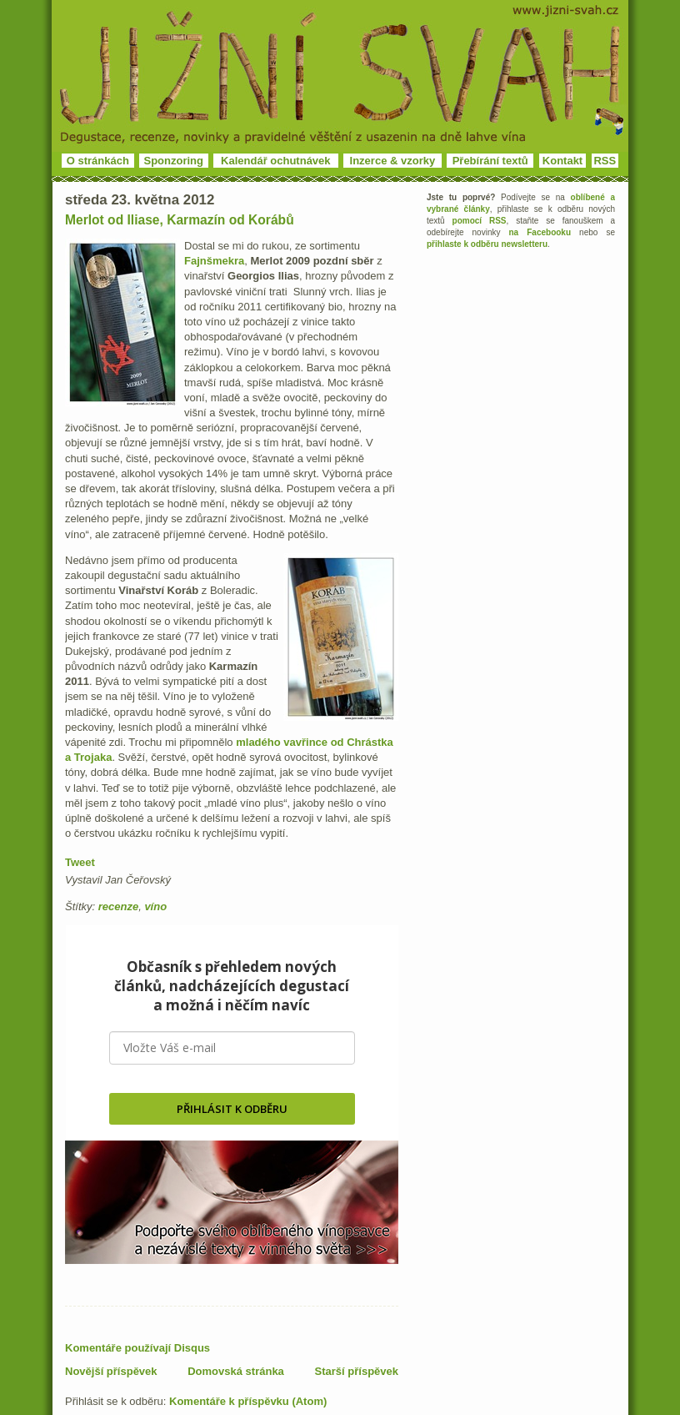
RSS (604, 160)
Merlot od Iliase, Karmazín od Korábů (179, 220)
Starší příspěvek (356, 1371)
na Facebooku (540, 232)
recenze (118, 906)
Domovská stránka (236, 1371)
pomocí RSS (479, 220)
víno (155, 906)
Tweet (80, 862)
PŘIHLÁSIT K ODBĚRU (232, 1108)
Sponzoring (174, 160)
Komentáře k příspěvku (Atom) (248, 1401)
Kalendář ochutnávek (276, 160)
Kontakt (562, 160)
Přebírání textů (490, 160)
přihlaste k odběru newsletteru (487, 244)
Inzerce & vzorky (393, 160)
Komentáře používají (137, 1348)
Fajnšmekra (214, 260)
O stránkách (98, 160)
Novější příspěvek (111, 1371)
